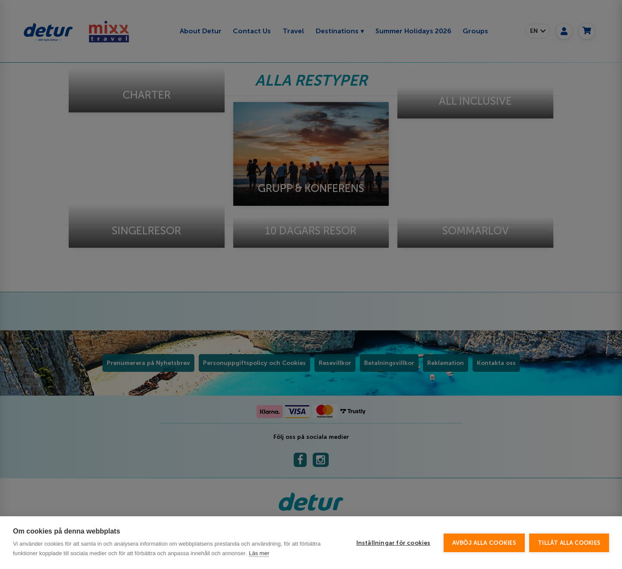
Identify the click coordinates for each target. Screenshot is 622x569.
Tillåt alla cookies (569, 543)
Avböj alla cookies (484, 543)
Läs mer (259, 553)
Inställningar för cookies (393, 543)
